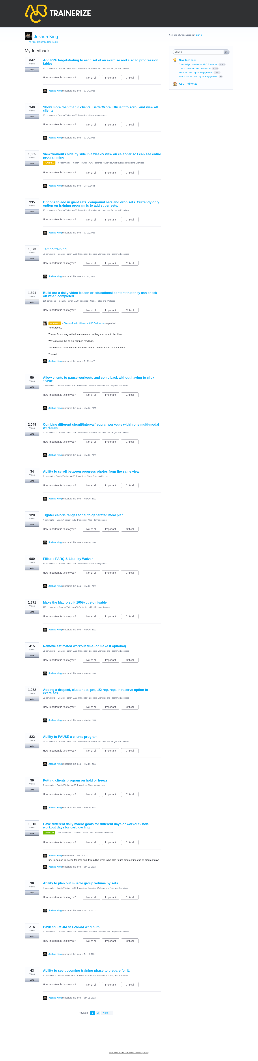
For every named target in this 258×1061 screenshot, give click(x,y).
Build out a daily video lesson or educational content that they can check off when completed (100, 294)
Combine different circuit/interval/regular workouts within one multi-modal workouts (101, 426)
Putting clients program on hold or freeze (75, 780)
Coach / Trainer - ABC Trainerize (72, 68)
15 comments (49, 115)
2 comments (48, 386)
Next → (107, 1012)
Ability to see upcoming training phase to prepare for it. (86, 970)
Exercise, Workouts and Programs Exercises (109, 68)
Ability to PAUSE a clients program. (70, 737)
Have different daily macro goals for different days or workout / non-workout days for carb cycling (96, 825)
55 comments (49, 254)
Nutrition (109, 833)
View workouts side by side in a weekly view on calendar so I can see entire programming (102, 155)
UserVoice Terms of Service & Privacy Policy (129, 1053)
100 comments (49, 301)
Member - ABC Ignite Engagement (196, 72)
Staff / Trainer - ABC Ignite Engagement (198, 76)
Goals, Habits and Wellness (102, 301)
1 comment (48, 476)
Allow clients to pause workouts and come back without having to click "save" (98, 379)
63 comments (64, 163)
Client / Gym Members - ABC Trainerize (198, 64)
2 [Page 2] (98, 1012)
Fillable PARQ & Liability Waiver (68, 559)
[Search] (226, 52)
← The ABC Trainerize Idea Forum (41, 42)
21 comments (49, 651)
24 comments (49, 741)
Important (112, 78)
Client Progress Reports (97, 476)
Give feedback (187, 60)
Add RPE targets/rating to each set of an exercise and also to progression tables (100, 61)
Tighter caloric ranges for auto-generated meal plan (83, 515)
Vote (32, 70)
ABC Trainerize (188, 83)
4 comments (48, 520)
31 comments (49, 563)
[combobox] (199, 52)
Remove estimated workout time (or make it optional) (84, 646)
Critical (132, 78)
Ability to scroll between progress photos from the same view (91, 471)
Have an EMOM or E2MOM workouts (71, 927)
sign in (199, 35)
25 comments (49, 68)
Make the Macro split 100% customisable (75, 602)
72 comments (49, 432)
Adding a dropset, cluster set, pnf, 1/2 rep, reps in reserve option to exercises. (95, 691)
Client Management (97, 115)
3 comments (48, 888)
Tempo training (55, 249)
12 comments (49, 932)
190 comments (64, 833)
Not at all (93, 78)
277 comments (49, 607)
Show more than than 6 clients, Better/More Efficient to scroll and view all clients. (100, 108)
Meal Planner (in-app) (97, 520)
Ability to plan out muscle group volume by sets (80, 883)
